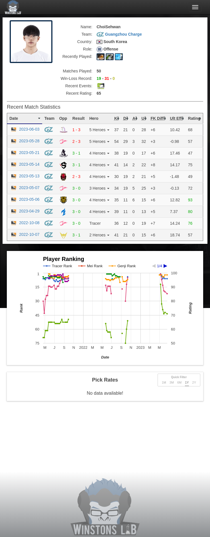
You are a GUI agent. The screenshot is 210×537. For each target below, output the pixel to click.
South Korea (112, 41)
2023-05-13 (24, 176)
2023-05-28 (24, 141)
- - (106, 78)
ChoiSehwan (109, 27)
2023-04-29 (24, 211)
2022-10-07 (24, 234)
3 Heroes (99, 188)
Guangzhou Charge (119, 34)
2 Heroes (99, 235)
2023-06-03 (24, 129)
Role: (87, 49)
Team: (86, 34)
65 (99, 93)
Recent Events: (78, 86)
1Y (187, 382)
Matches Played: (78, 71)
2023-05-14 (24, 164)
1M (164, 382)
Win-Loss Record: (76, 78)
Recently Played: (77, 56)
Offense (107, 49)
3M (172, 382)
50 (99, 71)
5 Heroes (99, 129)
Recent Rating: (79, 93)
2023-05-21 (24, 152)
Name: (86, 27)
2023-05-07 (24, 187)
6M (179, 382)
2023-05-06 (24, 199)
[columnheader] (24, 118)
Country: (84, 41)
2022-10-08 (24, 222)
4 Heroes (99, 153)
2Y (194, 382)
